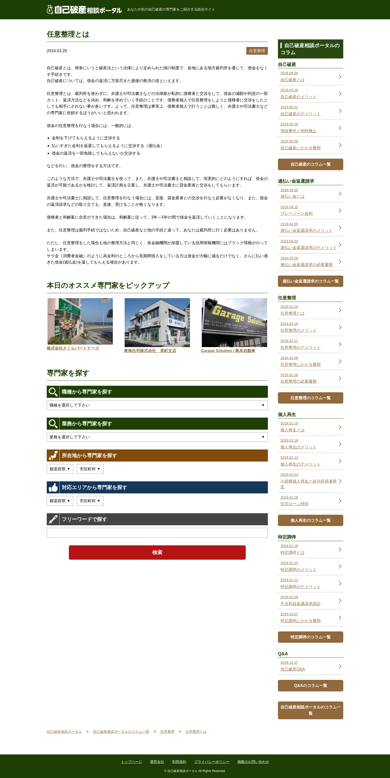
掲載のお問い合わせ (253, 762)
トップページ (131, 762)
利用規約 (179, 762)
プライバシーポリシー (211, 762)
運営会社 (157, 762)
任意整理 (257, 51)
